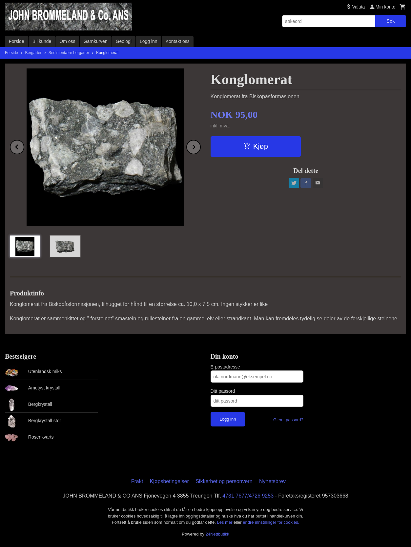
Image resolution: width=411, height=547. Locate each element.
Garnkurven (96, 41)
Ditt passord (223, 391)
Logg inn (148, 41)
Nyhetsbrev (272, 481)
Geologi (124, 41)
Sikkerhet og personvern (223, 481)
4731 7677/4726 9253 (248, 496)
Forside (16, 41)
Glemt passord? (288, 419)
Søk (390, 21)
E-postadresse (225, 366)
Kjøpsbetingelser (169, 481)
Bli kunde (41, 41)
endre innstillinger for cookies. (271, 522)
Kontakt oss (178, 41)
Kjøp (255, 146)
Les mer (225, 522)
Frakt (137, 481)
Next (200, 146)
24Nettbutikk (217, 534)
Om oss (67, 41)
